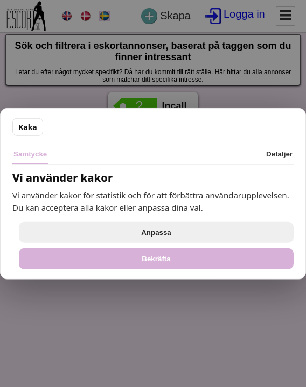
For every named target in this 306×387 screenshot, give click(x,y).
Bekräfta (156, 258)
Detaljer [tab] (279, 154)
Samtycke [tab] (30, 154)
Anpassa (156, 232)
